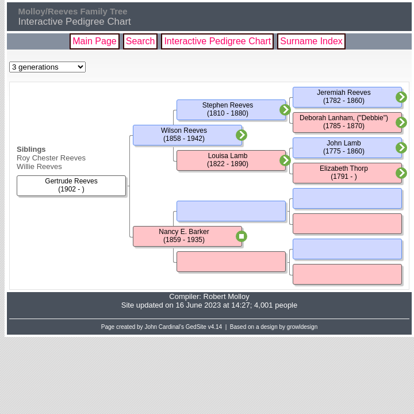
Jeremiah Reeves (343, 93)
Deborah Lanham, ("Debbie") (344, 118)
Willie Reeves (39, 166)
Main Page (94, 41)
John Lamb (344, 143)
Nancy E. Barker (184, 232)
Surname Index (311, 41)
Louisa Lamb (228, 156)
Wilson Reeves (184, 130)
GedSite (196, 327)
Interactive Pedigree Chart (217, 41)
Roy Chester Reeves (51, 158)
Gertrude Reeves (71, 181)
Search (140, 41)
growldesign (302, 327)
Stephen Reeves (228, 105)
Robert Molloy (227, 296)
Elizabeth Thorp (344, 168)
